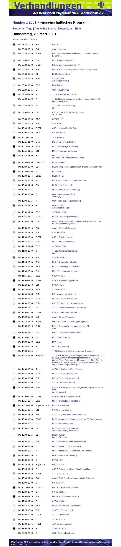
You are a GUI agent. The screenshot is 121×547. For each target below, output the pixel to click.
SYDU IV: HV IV (59, 246)
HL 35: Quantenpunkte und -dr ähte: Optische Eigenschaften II (65, 429)
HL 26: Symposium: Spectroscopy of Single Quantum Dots (77, 167)
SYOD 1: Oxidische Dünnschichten (67, 369)
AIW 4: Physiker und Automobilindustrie (69, 415)
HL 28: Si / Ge (58, 176)
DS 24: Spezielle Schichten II (64, 374)
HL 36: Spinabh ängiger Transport (59, 436)
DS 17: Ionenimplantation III (64, 242)
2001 (14, 544)
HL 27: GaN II (58, 171)
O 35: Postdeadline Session (64, 533)
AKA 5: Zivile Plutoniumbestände (66, 396)
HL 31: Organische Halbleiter (64, 262)
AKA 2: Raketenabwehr (62, 237)
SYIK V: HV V (58, 285)
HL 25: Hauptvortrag (61, 74)
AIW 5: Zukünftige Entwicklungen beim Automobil (73, 478)
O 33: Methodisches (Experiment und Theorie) (72, 451)
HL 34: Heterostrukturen (62, 424)
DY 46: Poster (58, 464)
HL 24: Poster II (59, 162)
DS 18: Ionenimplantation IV (64, 294)
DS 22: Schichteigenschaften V (65, 217)
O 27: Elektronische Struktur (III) (66, 190)
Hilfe (78, 28)
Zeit (26, 39)
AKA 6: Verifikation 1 (61, 473)
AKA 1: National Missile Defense (66, 128)
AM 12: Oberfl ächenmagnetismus (60, 79)
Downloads (65, 28)
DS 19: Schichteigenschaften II (65, 378)
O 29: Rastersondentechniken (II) (66, 201)
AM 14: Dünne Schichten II (63, 383)
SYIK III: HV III (58, 232)
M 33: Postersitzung (60, 405)
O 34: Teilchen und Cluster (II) (65, 455)
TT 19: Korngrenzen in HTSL (64, 94)
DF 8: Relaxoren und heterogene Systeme (70, 321)
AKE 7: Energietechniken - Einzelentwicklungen (72, 469)
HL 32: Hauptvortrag (61, 337)
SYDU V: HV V (58, 276)
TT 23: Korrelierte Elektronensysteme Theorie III (73, 351)
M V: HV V (56, 342)
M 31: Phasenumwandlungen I (65, 151)
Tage (29, 28)
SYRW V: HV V (58, 519)
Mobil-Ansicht (56, 542)
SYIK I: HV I (57, 123)
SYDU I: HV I (58, 119)
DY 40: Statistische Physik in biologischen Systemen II (75, 69)
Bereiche (18, 28)
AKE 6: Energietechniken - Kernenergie (69, 308)
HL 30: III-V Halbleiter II (62, 185)
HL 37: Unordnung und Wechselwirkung (69, 442)
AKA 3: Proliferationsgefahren (65, 280)
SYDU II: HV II (58, 133)
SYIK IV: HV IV (58, 257)
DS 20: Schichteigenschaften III (65, 496)
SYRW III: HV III (59, 492)
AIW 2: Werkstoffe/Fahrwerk (64, 228)
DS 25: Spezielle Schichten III (65, 487)
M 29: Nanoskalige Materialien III (66, 401)
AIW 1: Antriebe (59, 49)
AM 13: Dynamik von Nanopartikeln (67, 303)
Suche (52, 28)
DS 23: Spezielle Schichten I (64, 299)
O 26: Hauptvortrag (60, 90)
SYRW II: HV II (58, 483)
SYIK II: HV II (58, 137)
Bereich (33, 39)
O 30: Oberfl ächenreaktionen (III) (61, 206)
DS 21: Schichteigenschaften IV (66, 65)
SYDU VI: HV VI (59, 289)
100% (45, 542)
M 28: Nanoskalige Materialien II (66, 266)
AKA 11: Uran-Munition (62, 524)
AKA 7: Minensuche (60, 515)
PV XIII (55, 44)
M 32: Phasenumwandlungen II (65, 271)
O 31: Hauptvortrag (60, 346)
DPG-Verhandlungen (33, 542)
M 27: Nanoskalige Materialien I (65, 146)
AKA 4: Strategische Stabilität (64, 312)
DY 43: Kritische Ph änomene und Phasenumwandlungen (68, 156)
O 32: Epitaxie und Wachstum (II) (66, 446)
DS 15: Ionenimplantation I (63, 60)
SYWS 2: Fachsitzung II (62, 510)
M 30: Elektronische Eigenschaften (67, 506)
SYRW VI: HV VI (59, 528)
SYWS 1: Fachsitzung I (62, 410)
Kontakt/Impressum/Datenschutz (95, 542)
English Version (71, 542)
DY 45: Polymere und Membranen (66, 333)
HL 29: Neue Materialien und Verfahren (69, 180)
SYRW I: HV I (58, 460)
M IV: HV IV (57, 85)
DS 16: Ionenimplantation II (64, 142)
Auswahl (40, 28)
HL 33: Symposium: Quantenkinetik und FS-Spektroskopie (77, 419)
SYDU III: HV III (59, 212)
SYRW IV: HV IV (59, 501)
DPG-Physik (16, 542)
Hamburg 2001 (24, 22)
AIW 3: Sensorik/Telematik (63, 317)
